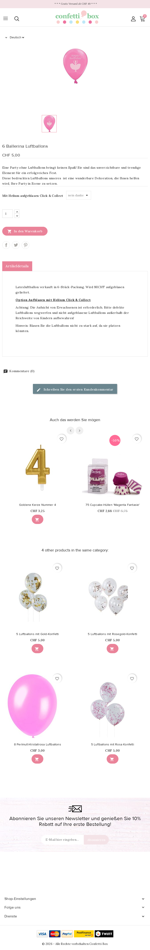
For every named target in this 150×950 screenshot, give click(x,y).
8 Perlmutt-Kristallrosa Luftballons (37, 745)
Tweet (15, 245)
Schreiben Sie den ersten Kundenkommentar (74, 389)
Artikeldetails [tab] (17, 266)
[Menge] (7, 213)
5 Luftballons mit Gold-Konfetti (37, 634)
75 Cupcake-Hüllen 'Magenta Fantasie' (113, 505)
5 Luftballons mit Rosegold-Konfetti (112, 634)
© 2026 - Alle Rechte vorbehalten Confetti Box (75, 944)
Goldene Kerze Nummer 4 (37, 505)
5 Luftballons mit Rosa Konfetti (112, 745)
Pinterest (25, 245)
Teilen (6, 245)
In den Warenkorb (24, 231)
